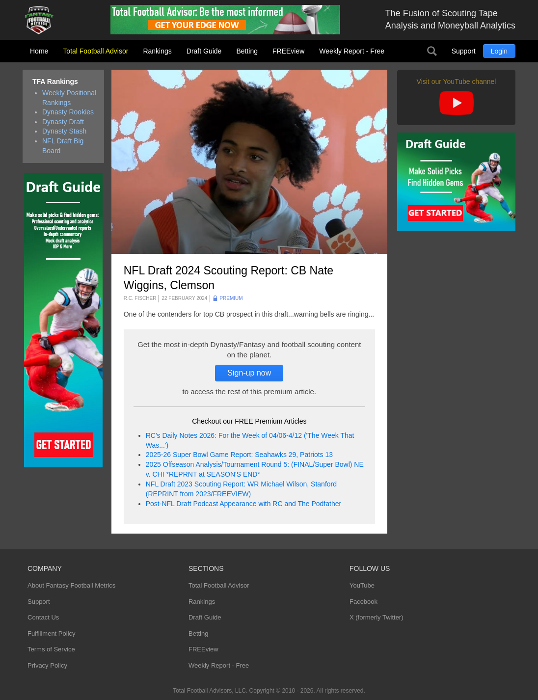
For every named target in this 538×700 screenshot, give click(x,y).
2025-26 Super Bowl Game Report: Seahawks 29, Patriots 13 (239, 454)
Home (39, 51)
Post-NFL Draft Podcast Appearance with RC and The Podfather (243, 504)
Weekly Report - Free (351, 51)
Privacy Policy (47, 665)
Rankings (157, 51)
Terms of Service (51, 649)
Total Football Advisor (95, 51)
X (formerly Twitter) (377, 617)
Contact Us (43, 617)
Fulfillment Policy (51, 633)
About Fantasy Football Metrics (71, 585)
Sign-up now (249, 373)
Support (464, 51)
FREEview (288, 51)
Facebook (363, 601)
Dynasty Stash (64, 131)
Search (432, 51)
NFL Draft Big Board (62, 146)
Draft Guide (204, 51)
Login (499, 51)
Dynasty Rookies (68, 112)
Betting (247, 51)
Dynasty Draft (63, 122)
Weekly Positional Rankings (69, 98)
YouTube (362, 585)
